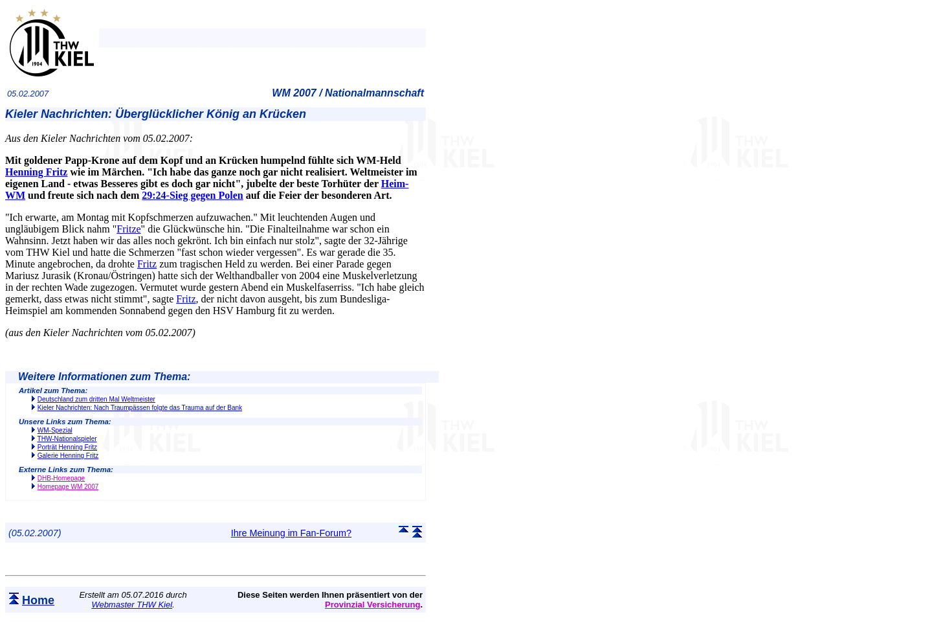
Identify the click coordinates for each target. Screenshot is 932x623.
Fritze (128, 228)
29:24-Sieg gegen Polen (192, 195)
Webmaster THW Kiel (131, 604)
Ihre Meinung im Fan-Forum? (291, 533)
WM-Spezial (55, 430)
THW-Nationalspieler (67, 438)
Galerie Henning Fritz (68, 455)
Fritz (147, 263)
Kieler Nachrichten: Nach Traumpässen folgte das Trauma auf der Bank (140, 407)
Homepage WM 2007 (68, 486)
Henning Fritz (36, 171)
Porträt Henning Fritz (67, 447)
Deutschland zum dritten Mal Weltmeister (96, 399)
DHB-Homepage (61, 478)
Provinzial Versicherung (372, 604)
